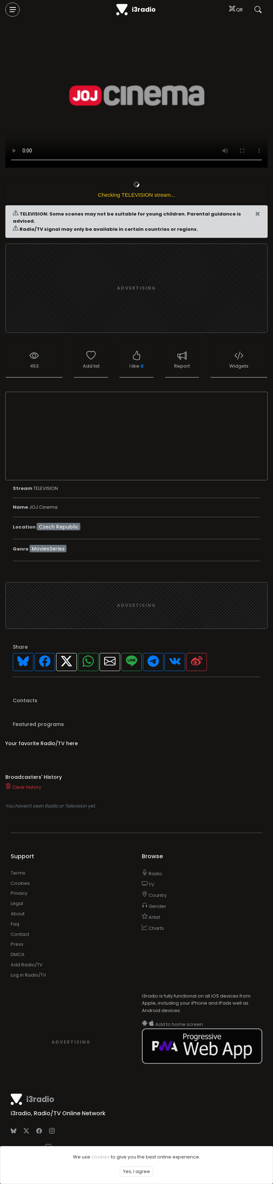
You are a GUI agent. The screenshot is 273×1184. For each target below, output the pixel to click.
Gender (154, 906)
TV (148, 884)
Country (154, 895)
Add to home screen (172, 1024)
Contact (20, 934)
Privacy (19, 893)
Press (17, 944)
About (18, 913)
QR (236, 9)
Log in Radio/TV (28, 975)
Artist (151, 917)
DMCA (18, 954)
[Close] (257, 214)
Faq (15, 924)
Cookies (20, 883)
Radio (152, 873)
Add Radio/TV (27, 964)
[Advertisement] (136, 605)
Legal (17, 903)
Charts (153, 928)
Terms (18, 873)
